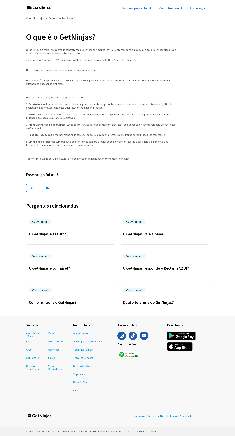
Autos (29, 349)
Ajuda (76, 390)
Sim (32, 188)
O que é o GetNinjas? (62, 18)
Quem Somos (80, 333)
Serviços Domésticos (55, 367)
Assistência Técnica (32, 335)
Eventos (52, 333)
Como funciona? (170, 8)
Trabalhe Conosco (83, 357)
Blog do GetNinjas (83, 366)
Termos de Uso (156, 416)
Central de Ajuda (36, 18)
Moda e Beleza (56, 341)
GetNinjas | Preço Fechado (87, 341)
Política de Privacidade (179, 416)
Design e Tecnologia (32, 367)
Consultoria (32, 357)
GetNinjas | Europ (83, 349)
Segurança (197, 8)
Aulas (29, 341)
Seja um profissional (136, 8)
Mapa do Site (80, 382)
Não (48, 188)
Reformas (53, 349)
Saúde (51, 357)
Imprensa (139, 416)
